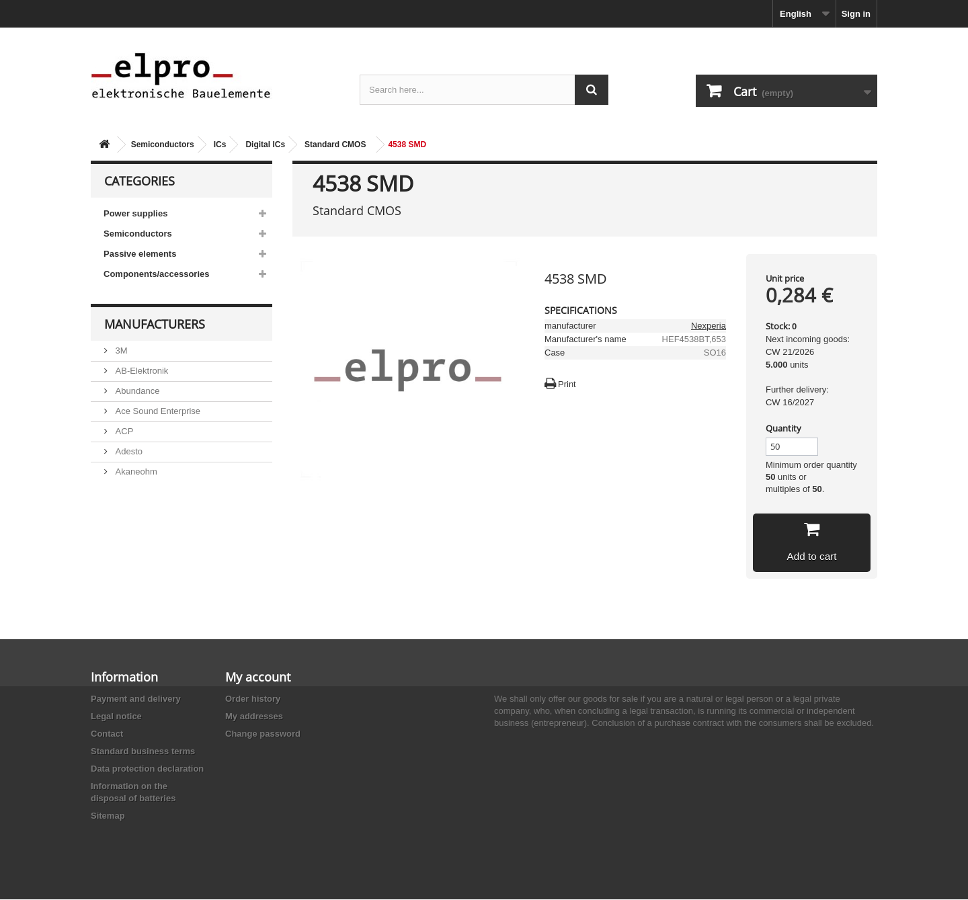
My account (257, 677)
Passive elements (140, 254)
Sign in (856, 14)
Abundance (136, 391)
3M (120, 350)
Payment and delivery (136, 699)
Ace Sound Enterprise (156, 411)
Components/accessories (157, 274)
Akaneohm (135, 471)
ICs (220, 144)
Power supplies (135, 213)
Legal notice (116, 717)
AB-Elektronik (140, 371)
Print (567, 384)
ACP (123, 431)
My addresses (254, 717)
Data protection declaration (147, 769)
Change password (262, 734)
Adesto (128, 451)
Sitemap (108, 816)
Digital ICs (265, 144)
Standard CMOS (335, 144)
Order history (252, 699)
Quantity (783, 428)
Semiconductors (162, 144)
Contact (107, 734)
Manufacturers (154, 324)
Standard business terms (143, 752)
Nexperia (708, 326)
